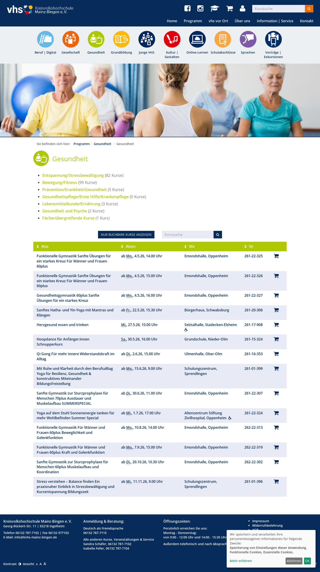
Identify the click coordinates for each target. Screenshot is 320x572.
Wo (189, 246)
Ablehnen (294, 561)
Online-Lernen (197, 52)
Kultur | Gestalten (172, 54)
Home (172, 20)
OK (307, 561)
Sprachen (248, 52)
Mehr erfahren (241, 561)
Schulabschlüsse (223, 52)
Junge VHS (146, 52)
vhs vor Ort (218, 20)
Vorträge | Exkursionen (273, 54)
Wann (128, 246)
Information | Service (275, 20)
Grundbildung (121, 52)
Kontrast (12, 564)
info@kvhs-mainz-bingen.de (35, 537)
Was (42, 246)
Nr (249, 246)
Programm (193, 20)
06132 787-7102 (27, 533)
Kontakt (306, 20)
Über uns (242, 20)
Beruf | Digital (45, 52)
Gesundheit (96, 52)
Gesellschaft (71, 52)
